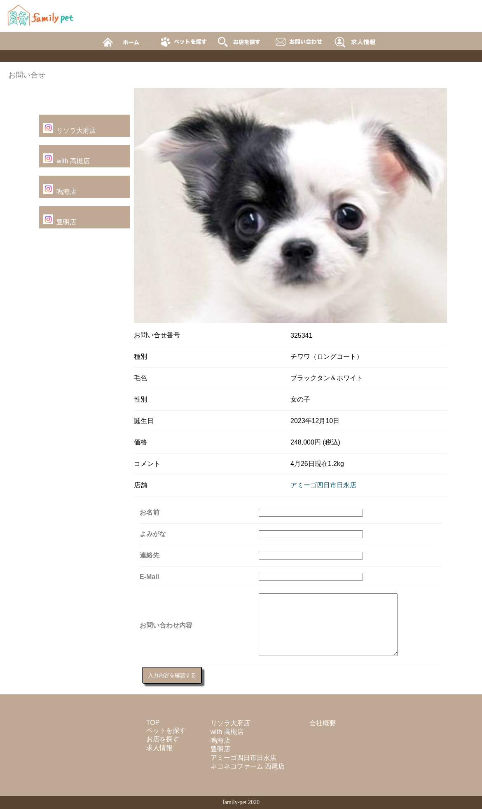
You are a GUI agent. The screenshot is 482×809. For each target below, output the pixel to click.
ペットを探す (166, 730)
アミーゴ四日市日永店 (323, 485)
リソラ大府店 (76, 130)
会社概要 (322, 723)
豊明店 (66, 222)
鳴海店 (66, 191)
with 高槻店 (73, 161)
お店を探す (162, 739)
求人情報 (159, 747)
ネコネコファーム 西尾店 (248, 766)
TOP (153, 722)
